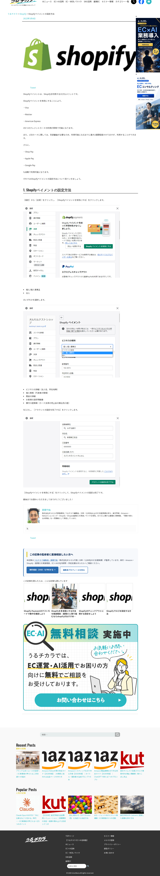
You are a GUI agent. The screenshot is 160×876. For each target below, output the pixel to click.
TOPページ (69, 835)
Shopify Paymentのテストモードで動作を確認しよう (37, 612)
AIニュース (47, 5)
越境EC (97, 5)
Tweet (33, 87)
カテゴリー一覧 (122, 5)
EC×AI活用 (59, 5)
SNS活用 (88, 5)
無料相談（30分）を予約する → (42, 569)
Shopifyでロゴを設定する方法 (118, 612)
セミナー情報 (107, 5)
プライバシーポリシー (112, 843)
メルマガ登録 (108, 839)
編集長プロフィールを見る (74, 569)
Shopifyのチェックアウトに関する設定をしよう (91, 612)
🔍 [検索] (88, 864)
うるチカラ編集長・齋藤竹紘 (46, 560)
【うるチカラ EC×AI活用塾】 (76, 839)
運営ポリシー (108, 847)
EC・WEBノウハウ (74, 5)
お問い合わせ (108, 851)
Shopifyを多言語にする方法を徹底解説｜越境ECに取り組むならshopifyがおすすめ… (64, 613)
